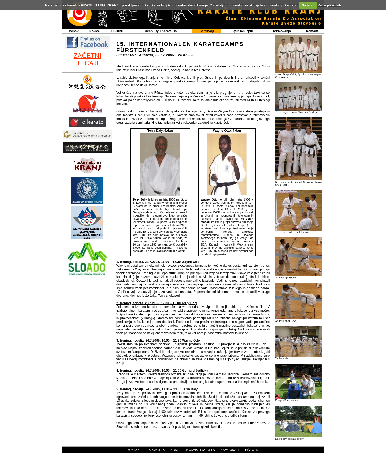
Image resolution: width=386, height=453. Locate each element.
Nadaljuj (308, 5)
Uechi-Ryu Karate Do (161, 31)
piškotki (252, 449)
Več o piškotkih (329, 5)
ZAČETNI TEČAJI (87, 59)
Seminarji (206, 31)
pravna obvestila (200, 449)
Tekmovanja (282, 31)
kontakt (134, 449)
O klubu (117, 31)
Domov (73, 31)
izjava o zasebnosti (163, 449)
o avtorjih (230, 449)
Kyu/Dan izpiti (242, 31)
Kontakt (312, 31)
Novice (94, 31)
